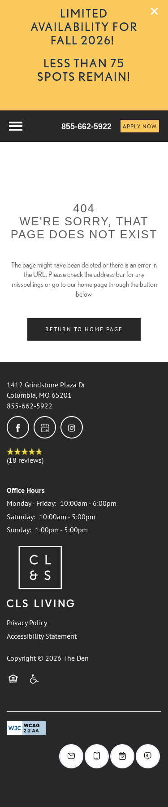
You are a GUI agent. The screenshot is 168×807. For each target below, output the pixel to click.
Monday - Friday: (31, 503)
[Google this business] (45, 427)
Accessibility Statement (42, 636)
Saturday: (21, 516)
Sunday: (19, 529)
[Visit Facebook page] (18, 427)
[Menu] (15, 126)
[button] (154, 11)
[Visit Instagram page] (71, 427)
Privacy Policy (27, 622)
